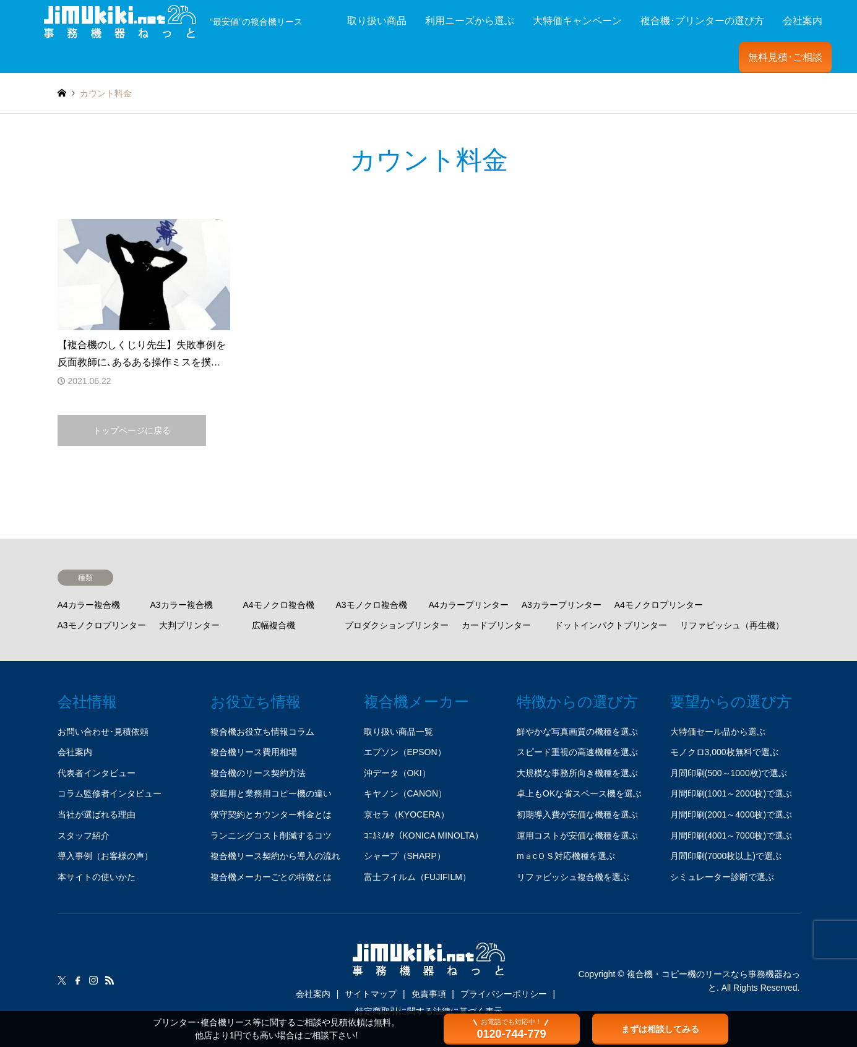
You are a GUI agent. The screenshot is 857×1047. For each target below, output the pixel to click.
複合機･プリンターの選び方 (702, 20)
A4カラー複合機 (89, 605)
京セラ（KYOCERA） (406, 814)
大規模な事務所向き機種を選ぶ (577, 773)
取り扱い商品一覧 (398, 732)
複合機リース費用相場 (253, 752)
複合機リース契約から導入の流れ (275, 856)
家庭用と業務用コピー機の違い (271, 793)
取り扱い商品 (377, 20)
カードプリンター (496, 625)
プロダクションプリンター (397, 625)
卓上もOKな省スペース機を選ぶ (579, 793)
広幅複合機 (273, 625)
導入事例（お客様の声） (105, 856)
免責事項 (428, 994)
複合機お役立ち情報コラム (262, 732)
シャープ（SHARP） (405, 856)
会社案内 (802, 20)
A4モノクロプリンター (658, 605)
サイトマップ (371, 994)
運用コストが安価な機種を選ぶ (577, 835)
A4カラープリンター (469, 605)
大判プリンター (189, 625)
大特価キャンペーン (577, 20)
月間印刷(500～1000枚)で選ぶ (729, 773)
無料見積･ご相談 (785, 57)
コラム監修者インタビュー (109, 793)
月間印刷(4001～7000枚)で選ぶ (731, 835)
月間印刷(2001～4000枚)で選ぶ (731, 814)
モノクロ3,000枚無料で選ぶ (724, 752)
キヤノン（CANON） (405, 793)
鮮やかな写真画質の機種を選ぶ (577, 732)
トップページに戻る (132, 430)
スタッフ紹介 (84, 835)
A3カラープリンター (561, 605)
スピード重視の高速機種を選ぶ (577, 752)
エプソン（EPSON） (405, 752)
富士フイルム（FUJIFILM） (417, 877)
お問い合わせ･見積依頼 (103, 732)
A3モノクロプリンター (102, 625)
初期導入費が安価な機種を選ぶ (577, 814)
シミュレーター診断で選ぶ (722, 877)
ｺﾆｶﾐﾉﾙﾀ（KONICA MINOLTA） (424, 835)
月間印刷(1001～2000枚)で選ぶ (731, 793)
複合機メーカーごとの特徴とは (271, 877)
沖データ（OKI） (397, 773)
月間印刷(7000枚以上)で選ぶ (726, 856)
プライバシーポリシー (503, 994)
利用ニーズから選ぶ (469, 20)
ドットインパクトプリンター (610, 625)
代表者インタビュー (97, 773)
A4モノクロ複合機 (278, 605)
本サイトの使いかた (97, 877)
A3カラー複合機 (181, 605)
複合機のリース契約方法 (258, 773)
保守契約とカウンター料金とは (271, 814)
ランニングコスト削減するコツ (271, 835)
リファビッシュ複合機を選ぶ (573, 877)
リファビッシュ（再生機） (732, 625)
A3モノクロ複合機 (371, 605)
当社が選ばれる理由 (97, 814)
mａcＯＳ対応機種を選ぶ (566, 856)
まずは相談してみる (660, 1029)
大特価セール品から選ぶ (717, 732)
